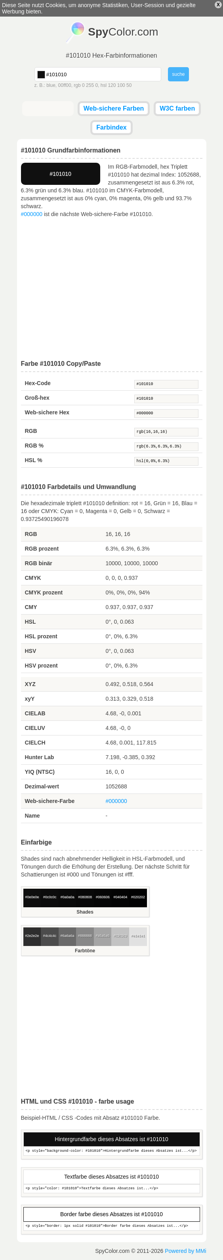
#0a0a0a (67, 897)
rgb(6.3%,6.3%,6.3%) (166, 446)
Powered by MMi (185, 1251)
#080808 (85, 897)
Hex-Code (38, 383)
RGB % (34, 445)
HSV (30, 651)
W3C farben (177, 108)
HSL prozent (41, 636)
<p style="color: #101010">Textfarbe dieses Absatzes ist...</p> (111, 1188)
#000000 (32, 214)
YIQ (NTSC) (40, 772)
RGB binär (38, 563)
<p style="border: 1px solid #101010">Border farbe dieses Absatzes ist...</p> (111, 1226)
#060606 (103, 897)
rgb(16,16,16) (166, 432)
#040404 (120, 897)
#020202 (138, 897)
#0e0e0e (32, 897)
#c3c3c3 (120, 936)
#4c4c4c (50, 936)
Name (32, 815)
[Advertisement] (111, 289)
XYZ (30, 684)
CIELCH (35, 742)
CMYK (33, 578)
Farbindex (111, 127)
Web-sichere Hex (47, 412)
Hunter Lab (39, 757)
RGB (31, 431)
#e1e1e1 (138, 936)
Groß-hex (37, 398)
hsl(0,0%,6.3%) (166, 461)
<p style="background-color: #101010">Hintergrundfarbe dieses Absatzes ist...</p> (111, 1151)
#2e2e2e (32, 936)
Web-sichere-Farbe (50, 801)
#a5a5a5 (103, 936)
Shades (84, 912)
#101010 (166, 384)
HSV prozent (41, 665)
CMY (31, 607)
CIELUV (35, 728)
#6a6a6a (67, 936)
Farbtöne (85, 950)
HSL (30, 622)
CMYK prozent (44, 592)
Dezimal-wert (42, 786)
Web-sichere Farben (114, 108)
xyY (30, 699)
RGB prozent (42, 548)
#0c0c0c (50, 897)
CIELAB (35, 713)
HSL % (33, 460)
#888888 (85, 936)
